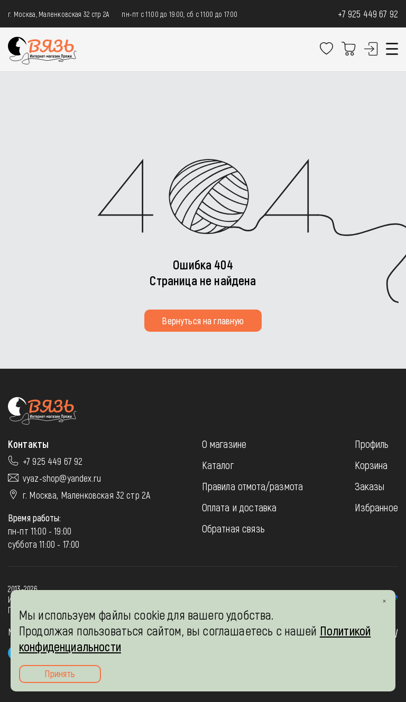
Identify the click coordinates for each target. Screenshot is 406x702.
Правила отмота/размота (252, 486)
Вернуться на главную (203, 320)
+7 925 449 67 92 (368, 14)
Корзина (371, 464)
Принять (59, 673)
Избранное (376, 507)
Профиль (372, 443)
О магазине (224, 443)
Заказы (370, 486)
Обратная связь (233, 528)
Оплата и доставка (239, 507)
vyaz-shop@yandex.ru (62, 478)
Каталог (218, 464)
